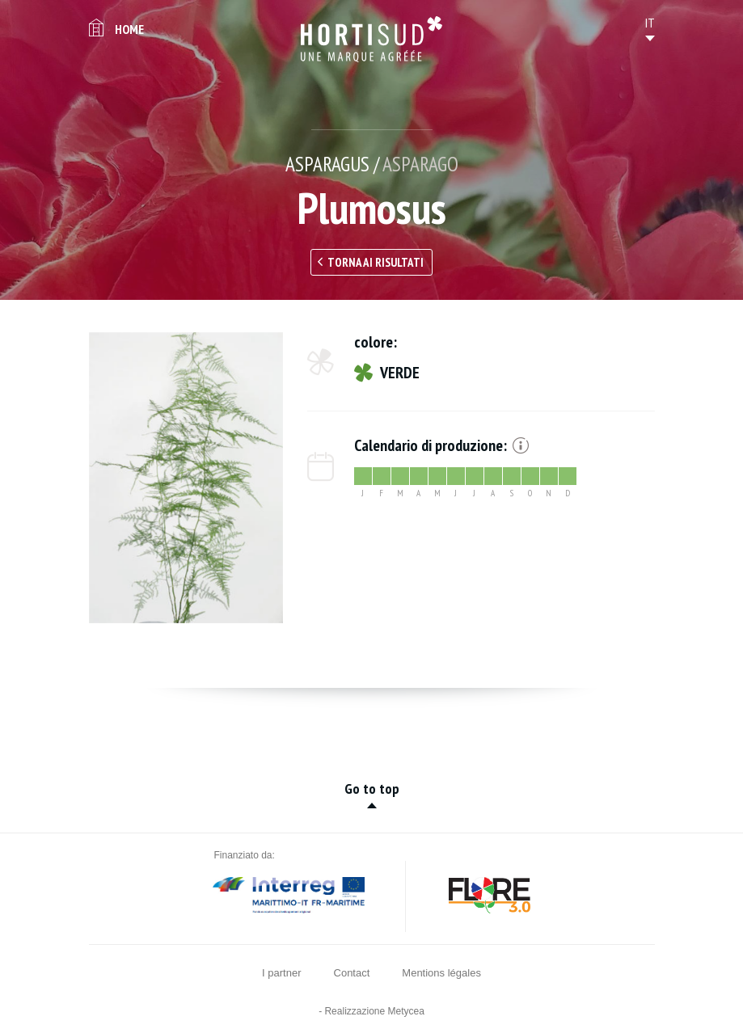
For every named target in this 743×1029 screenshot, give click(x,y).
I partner (281, 973)
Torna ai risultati (375, 262)
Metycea (406, 1011)
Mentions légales (441, 973)
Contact (352, 973)
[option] (186, 477)
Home (129, 29)
